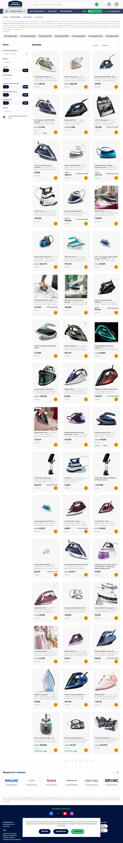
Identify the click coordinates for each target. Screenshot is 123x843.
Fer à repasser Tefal (45, 36)
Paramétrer (61, 831)
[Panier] (116, 4)
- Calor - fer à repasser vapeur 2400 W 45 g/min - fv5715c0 (105, 260)
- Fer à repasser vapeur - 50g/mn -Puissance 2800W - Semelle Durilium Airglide (45, 169)
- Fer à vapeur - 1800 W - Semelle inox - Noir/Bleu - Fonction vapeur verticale (74, 122)
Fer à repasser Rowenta (28, 36)
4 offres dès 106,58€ (82, 173)
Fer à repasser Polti (112, 36)
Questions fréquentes (9, 833)
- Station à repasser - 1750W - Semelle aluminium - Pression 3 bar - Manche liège (106, 740)
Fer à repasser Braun (78, 36)
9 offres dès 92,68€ (52, 307)
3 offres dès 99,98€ (112, 396)
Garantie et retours (9, 837)
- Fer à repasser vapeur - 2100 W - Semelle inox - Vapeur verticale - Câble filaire (75, 480)
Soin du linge (27, 17)
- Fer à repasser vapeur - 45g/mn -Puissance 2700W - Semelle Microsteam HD (106, 304)
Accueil (5, 17)
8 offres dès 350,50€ (52, 485)
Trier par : (96, 45)
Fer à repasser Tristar (95, 36)
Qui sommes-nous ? (9, 824)
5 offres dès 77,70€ (52, 571)
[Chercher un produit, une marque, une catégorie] (64, 4)
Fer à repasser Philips (62, 36)
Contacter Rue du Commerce (12, 839)
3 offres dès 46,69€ (82, 528)
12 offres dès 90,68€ (112, 658)
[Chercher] (97, 4)
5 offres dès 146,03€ (112, 127)
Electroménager (15, 17)
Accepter (78, 831)
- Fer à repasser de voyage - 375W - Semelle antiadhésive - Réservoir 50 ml (106, 610)
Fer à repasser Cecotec (91, 785)
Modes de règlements (9, 835)
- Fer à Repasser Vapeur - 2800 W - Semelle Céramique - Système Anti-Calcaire (106, 78)
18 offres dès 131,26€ (112, 173)
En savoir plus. (61, 826)
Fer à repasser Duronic (112, 785)
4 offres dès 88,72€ (112, 308)
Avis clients (6, 826)
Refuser (44, 831)
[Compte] (109, 4)
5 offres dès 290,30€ (82, 219)
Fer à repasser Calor (10, 36)
